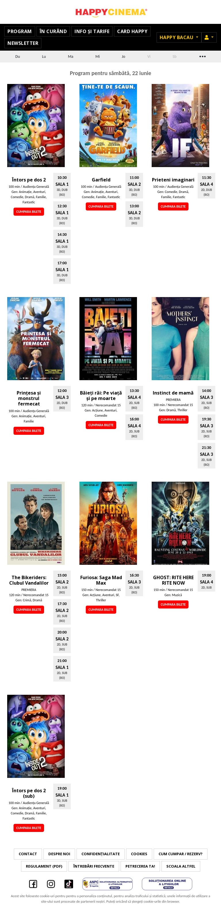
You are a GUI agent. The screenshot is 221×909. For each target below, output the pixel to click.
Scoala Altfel (180, 866)
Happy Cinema (110, 12)
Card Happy (132, 31)
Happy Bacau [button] (177, 37)
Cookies (139, 853)
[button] (209, 37)
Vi (148, 56)
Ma (70, 56)
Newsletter (22, 43)
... (202, 56)
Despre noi (59, 853)
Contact (28, 853)
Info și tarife (92, 31)
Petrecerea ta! (140, 866)
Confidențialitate (100, 853)
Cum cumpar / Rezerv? (181, 853)
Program (19, 31)
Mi (97, 56)
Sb (175, 56)
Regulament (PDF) (44, 866)
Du (17, 56)
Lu (44, 56)
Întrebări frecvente (93, 866)
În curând (53, 31)
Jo (123, 56)
